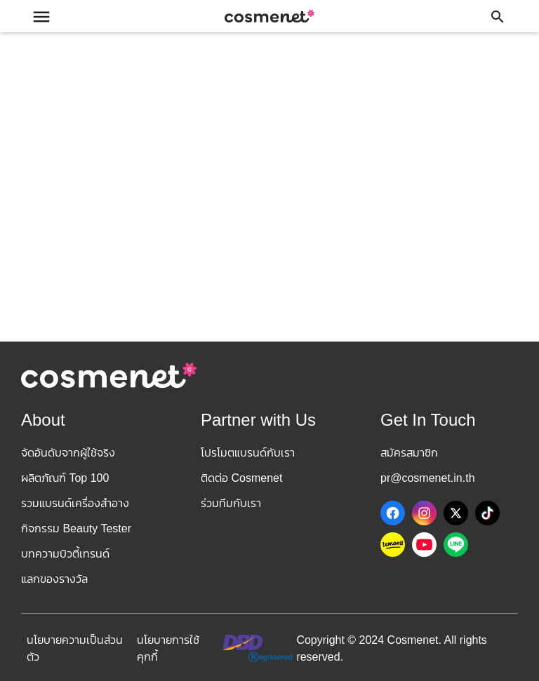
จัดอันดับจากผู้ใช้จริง (68, 453)
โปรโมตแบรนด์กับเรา (248, 453)
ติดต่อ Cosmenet (241, 478)
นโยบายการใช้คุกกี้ (168, 648)
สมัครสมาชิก (409, 453)
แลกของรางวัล (54, 579)
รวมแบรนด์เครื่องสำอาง (75, 503)
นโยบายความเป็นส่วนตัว (75, 648)
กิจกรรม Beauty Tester (76, 528)
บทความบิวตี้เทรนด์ (65, 554)
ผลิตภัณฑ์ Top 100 (65, 478)
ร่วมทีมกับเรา (231, 503)
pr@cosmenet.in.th (427, 478)
